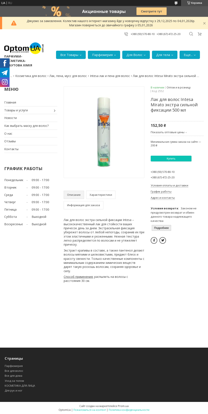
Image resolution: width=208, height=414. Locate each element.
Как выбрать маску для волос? (26, 126)
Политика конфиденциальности (129, 410)
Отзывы (10, 141)
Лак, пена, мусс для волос (68, 76)
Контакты (11, 149)
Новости (10, 118)
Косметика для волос (30, 76)
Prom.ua (123, 406)
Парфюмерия (102, 55)
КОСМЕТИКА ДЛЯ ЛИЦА (20, 385)
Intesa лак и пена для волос (110, 76)
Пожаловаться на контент (89, 410)
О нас (8, 133)
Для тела (163, 55)
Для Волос (134, 55)
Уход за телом (14, 381)
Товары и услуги (16, 110)
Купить (171, 158)
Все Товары (69, 55)
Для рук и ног (13, 390)
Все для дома (13, 376)
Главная (10, 102)
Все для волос (14, 371)
